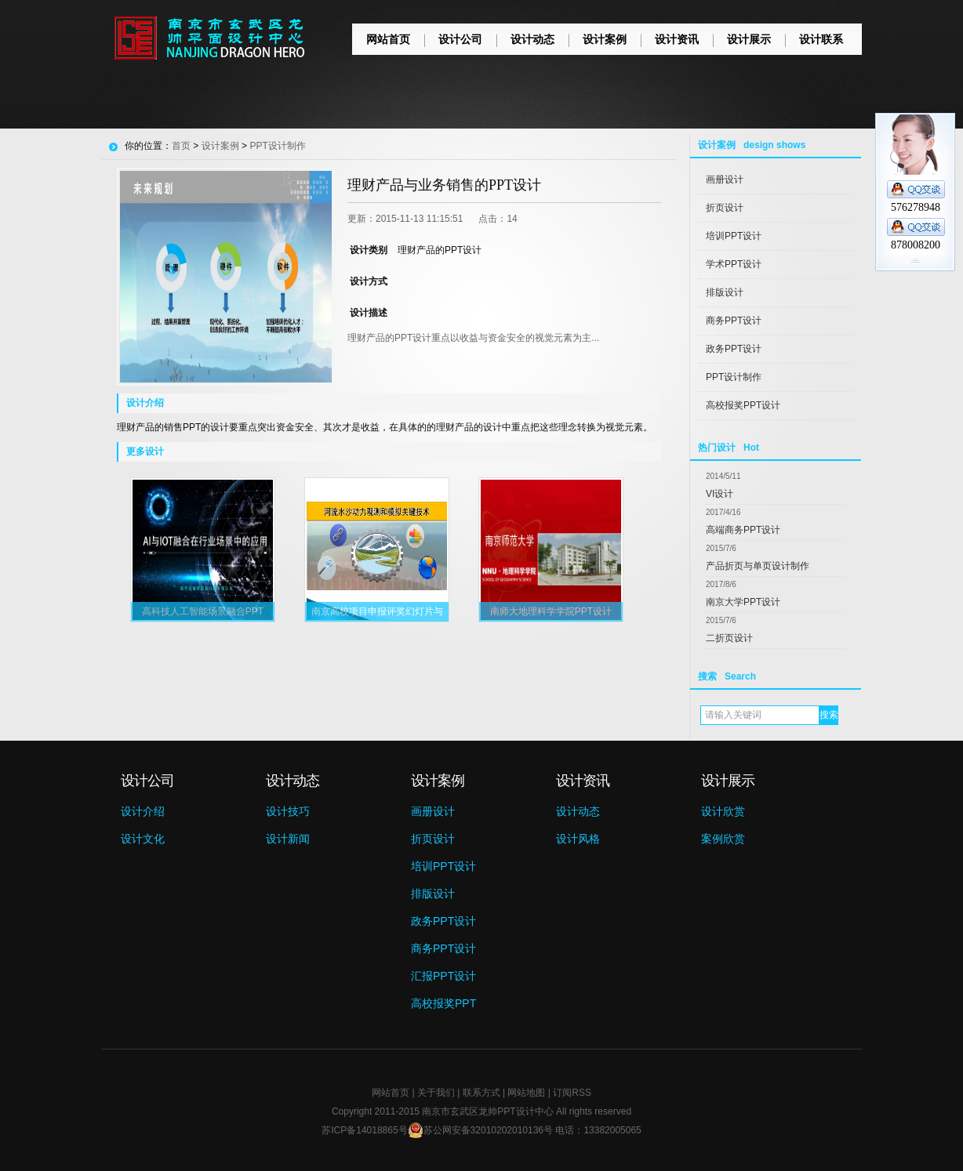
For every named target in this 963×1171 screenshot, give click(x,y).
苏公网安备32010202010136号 (480, 1130)
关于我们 (436, 1092)
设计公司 (460, 39)
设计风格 (578, 838)
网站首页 (388, 39)
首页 (181, 145)
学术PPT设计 (733, 264)
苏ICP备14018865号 (364, 1130)
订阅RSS (572, 1092)
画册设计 (724, 179)
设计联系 (821, 39)
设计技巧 (288, 811)
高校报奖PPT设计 (743, 405)
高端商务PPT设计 (743, 529)
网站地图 (526, 1092)
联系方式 (481, 1092)
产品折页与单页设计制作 (757, 565)
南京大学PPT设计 (743, 601)
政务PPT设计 (733, 348)
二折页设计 (729, 638)
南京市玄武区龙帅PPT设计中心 (487, 1111)
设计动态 (532, 39)
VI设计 (719, 493)
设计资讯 (677, 39)
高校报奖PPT (443, 1003)
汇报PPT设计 (443, 976)
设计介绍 (143, 811)
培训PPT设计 (733, 235)
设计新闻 (288, 838)
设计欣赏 (723, 811)
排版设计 (724, 292)
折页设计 (724, 207)
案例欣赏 (723, 838)
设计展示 (749, 39)
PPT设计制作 (733, 377)
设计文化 (143, 838)
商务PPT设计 (733, 320)
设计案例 (605, 39)
